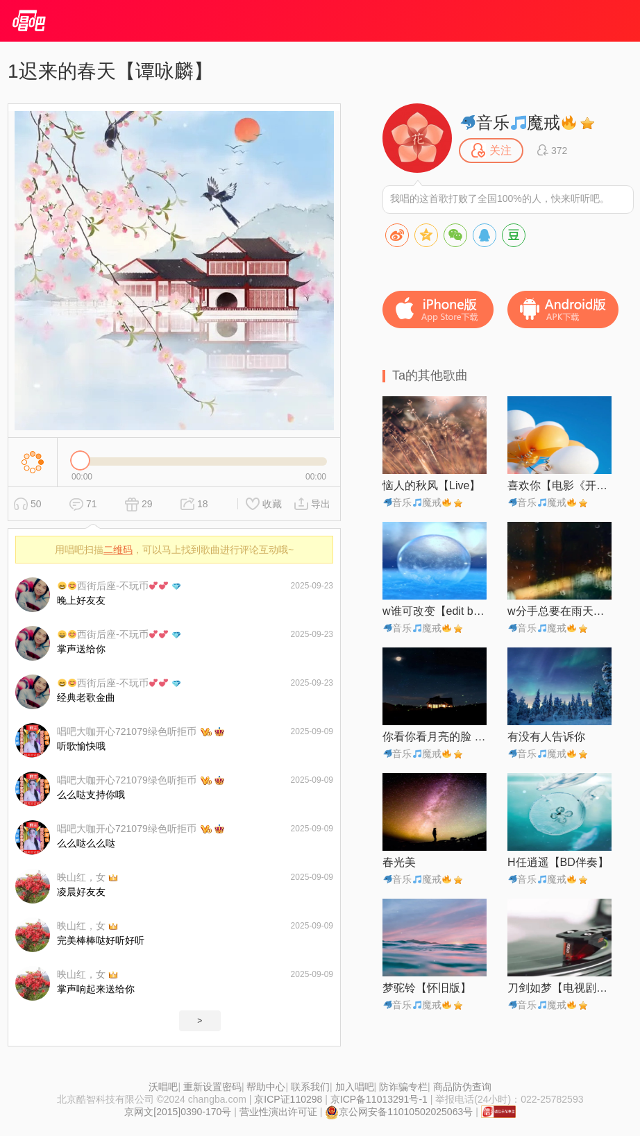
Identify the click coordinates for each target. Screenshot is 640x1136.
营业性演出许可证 (278, 1111)
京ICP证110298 (288, 1099)
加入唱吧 (354, 1086)
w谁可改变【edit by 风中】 (434, 611)
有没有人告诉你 (546, 737)
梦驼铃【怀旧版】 (426, 988)
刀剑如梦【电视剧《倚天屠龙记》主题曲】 (559, 988)
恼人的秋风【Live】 (431, 485)
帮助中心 (265, 1086)
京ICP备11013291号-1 (379, 1099)
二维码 (118, 549)
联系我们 (310, 1086)
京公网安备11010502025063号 (399, 1111)
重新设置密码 (212, 1086)
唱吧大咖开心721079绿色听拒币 (126, 731)
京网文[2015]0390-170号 (177, 1111)
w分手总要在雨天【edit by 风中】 (559, 611)
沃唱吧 (163, 1086)
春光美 (399, 862)
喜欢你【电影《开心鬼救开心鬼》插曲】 (559, 485)
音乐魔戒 (518, 122)
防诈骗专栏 (403, 1086)
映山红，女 (81, 877)
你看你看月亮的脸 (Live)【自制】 (434, 737)
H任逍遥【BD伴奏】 (558, 862)
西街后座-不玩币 (113, 585)
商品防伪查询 (462, 1086)
